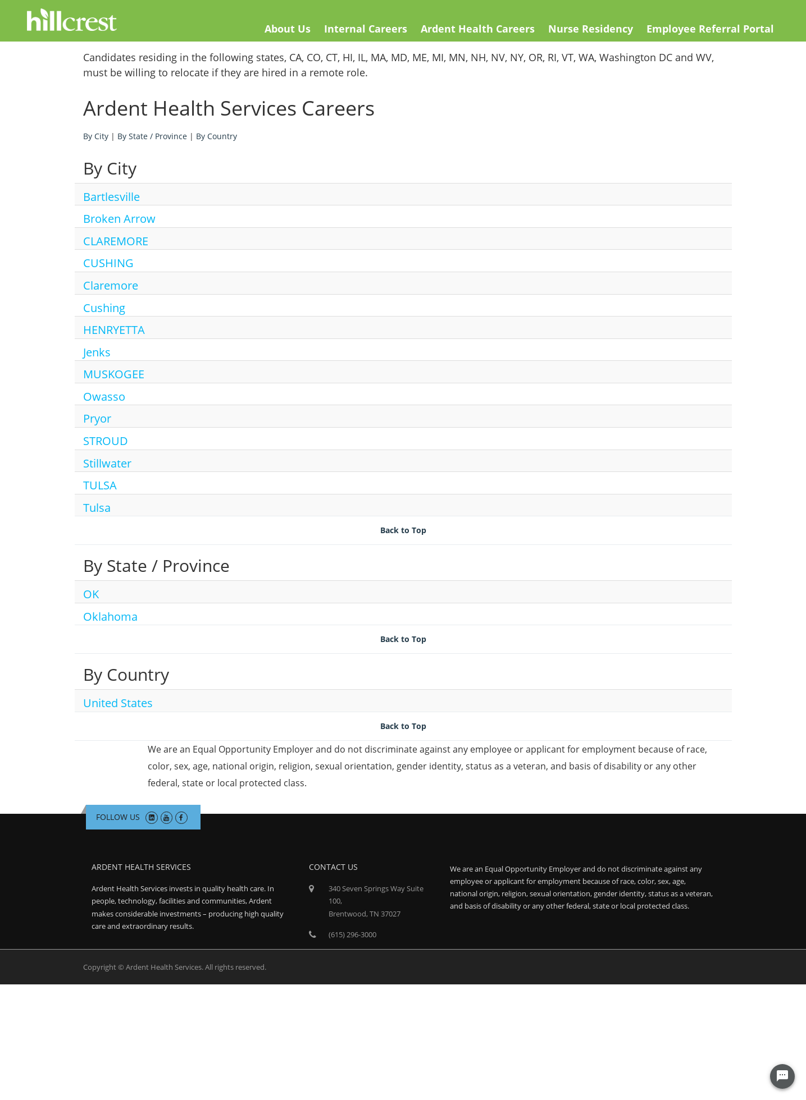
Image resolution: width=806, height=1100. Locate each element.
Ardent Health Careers (478, 28)
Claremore (110, 285)
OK (91, 594)
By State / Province (152, 136)
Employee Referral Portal (710, 28)
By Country (216, 136)
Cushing (104, 307)
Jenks (97, 352)
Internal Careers (365, 28)
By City (95, 136)
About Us (288, 28)
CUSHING (108, 263)
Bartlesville (111, 196)
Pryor (97, 418)
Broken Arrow (119, 218)
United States (118, 703)
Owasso (104, 396)
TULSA (100, 485)
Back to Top (403, 530)
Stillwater (107, 463)
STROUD (105, 440)
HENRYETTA (114, 329)
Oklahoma (110, 616)
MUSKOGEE (113, 374)
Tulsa (97, 507)
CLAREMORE (115, 241)
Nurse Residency (590, 28)
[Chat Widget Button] (782, 1076)
